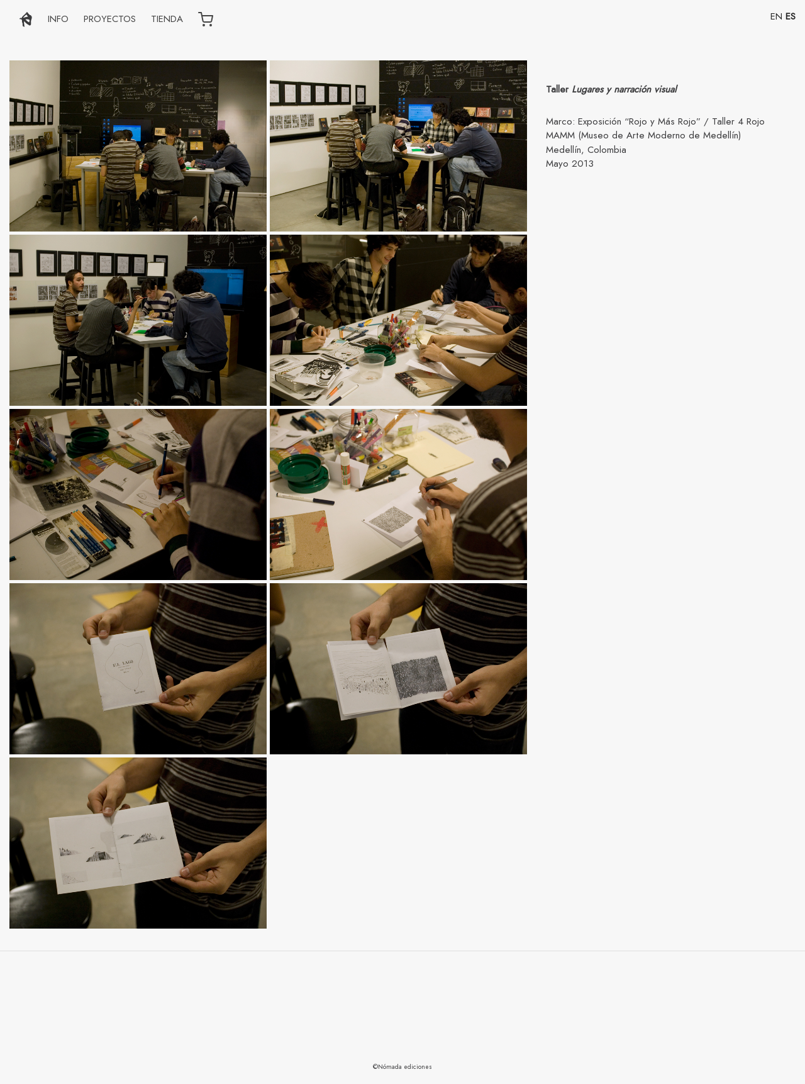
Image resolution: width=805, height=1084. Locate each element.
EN (776, 16)
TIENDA (167, 19)
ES (791, 16)
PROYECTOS (110, 19)
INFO (58, 19)
